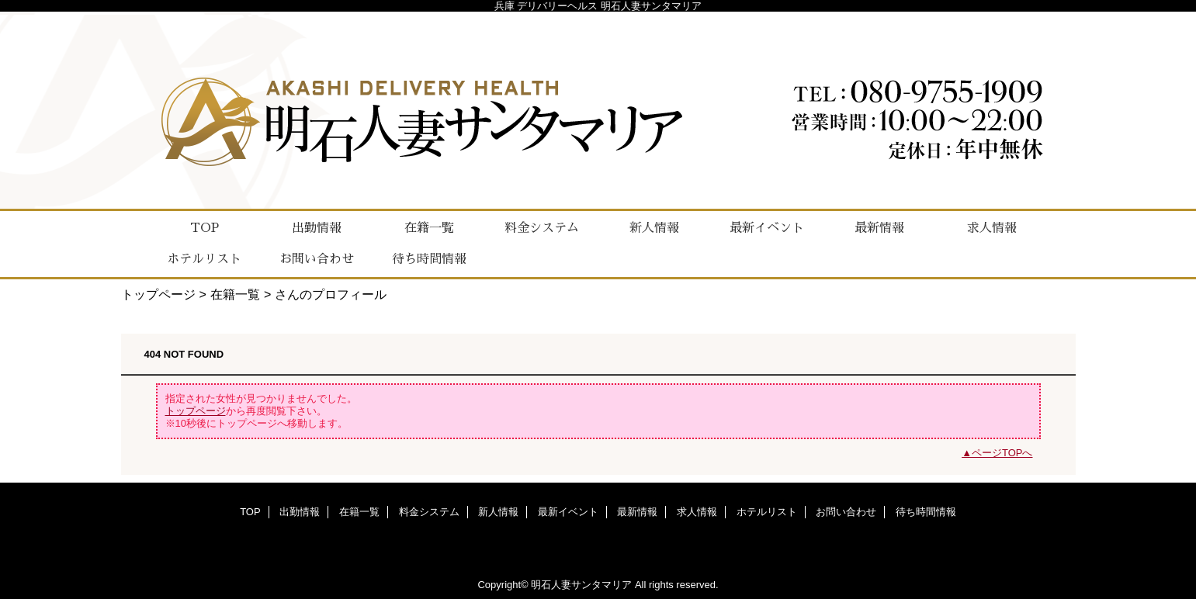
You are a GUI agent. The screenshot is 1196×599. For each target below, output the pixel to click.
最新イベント (568, 512)
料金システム (429, 512)
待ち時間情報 (926, 512)
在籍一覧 (235, 294)
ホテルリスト (767, 512)
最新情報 (637, 512)
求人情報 (697, 512)
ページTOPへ (1002, 453)
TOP (204, 228)
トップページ (158, 294)
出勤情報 (299, 512)
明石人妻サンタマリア (581, 584)
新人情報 (498, 512)
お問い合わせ (846, 512)
